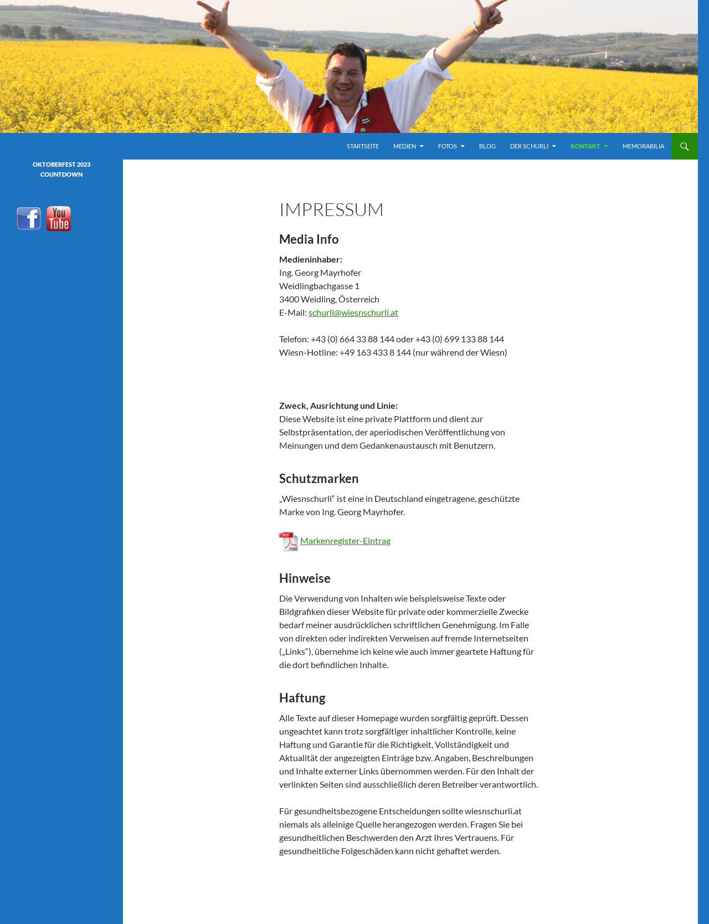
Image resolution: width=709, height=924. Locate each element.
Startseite (363, 146)
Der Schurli (529, 146)
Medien (404, 146)
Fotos (447, 146)
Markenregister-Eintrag (345, 540)
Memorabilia (643, 146)
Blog (487, 146)
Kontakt (585, 146)
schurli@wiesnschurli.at (353, 312)
